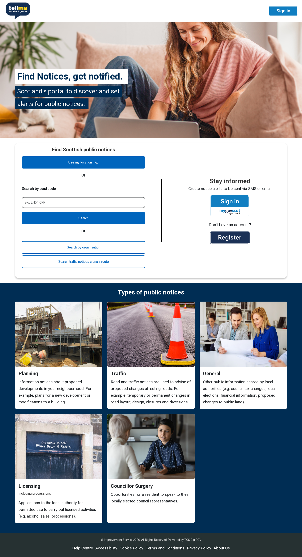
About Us (222, 548)
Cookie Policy (131, 548)
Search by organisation (83, 247)
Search (83, 218)
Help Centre (82, 548)
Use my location (83, 162)
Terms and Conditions (165, 548)
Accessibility (106, 548)
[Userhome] (16, 11)
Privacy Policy (199, 548)
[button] (283, 10)
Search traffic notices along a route (83, 262)
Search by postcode (39, 188)
